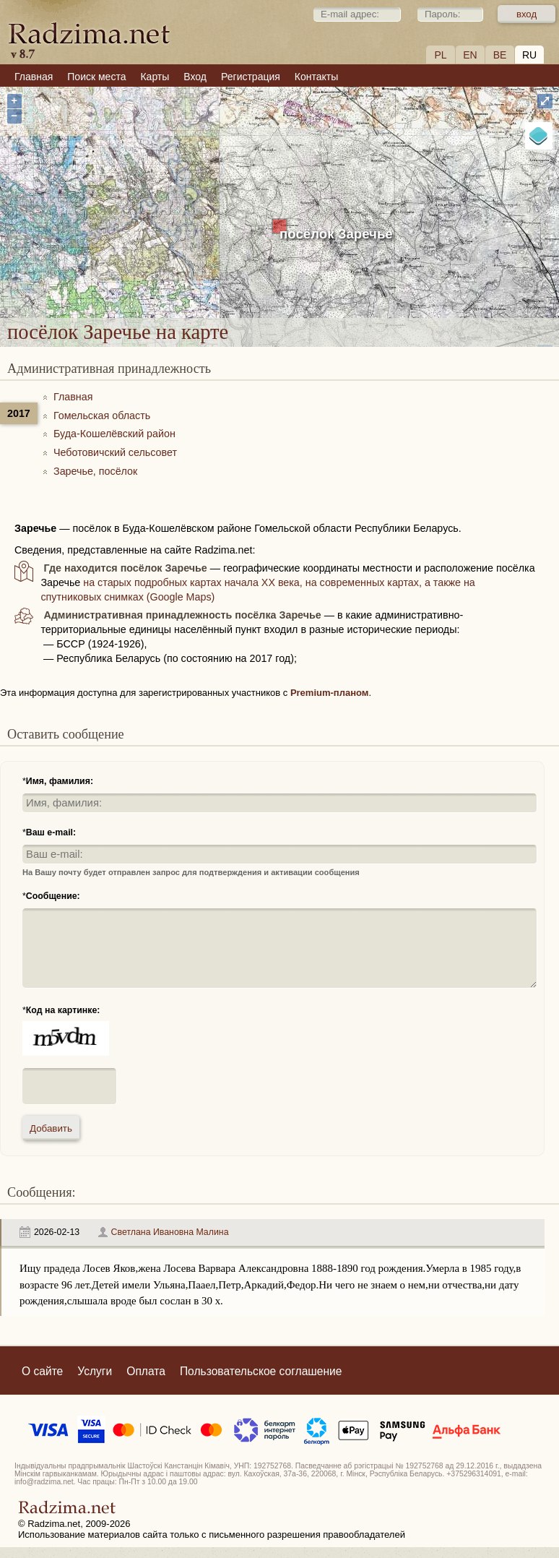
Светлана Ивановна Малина (170, 1232)
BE (500, 55)
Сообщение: (53, 896)
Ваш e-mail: (51, 832)
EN (470, 55)
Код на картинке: (63, 1010)
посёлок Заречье (336, 233)
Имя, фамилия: (59, 781)
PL (440, 55)
